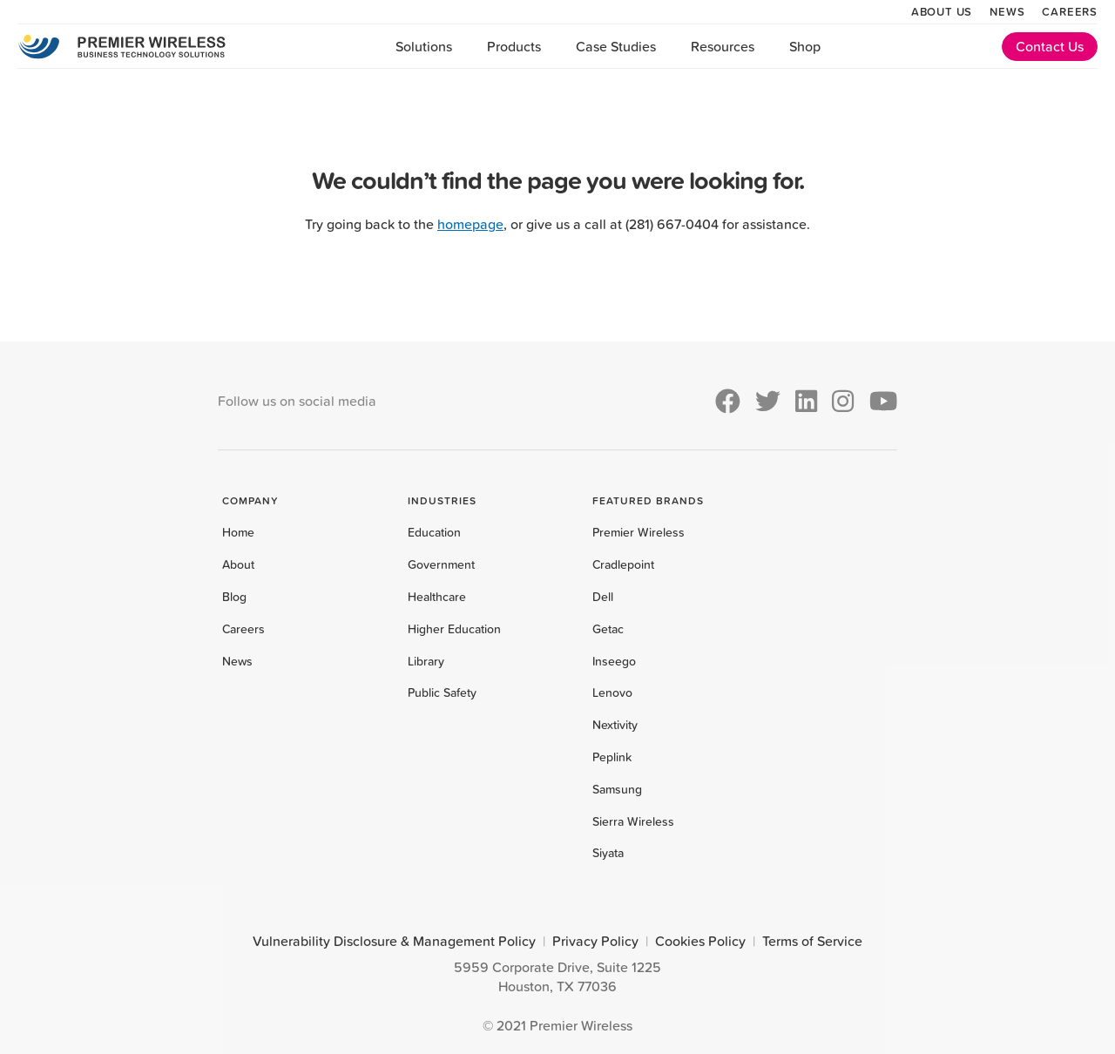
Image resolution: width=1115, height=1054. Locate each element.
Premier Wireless (638, 532)
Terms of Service (812, 940)
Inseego (614, 661)
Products (514, 46)
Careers (1070, 11)
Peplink (612, 757)
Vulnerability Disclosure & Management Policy (394, 940)
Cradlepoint (623, 564)
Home (238, 532)
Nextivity (615, 724)
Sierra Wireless (633, 821)
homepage (470, 223)
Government (441, 564)
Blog (234, 596)
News (1007, 11)
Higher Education (454, 629)
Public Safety (442, 692)
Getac (608, 629)
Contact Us (1050, 46)
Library (426, 661)
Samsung (617, 789)
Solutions (423, 46)
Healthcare (437, 596)
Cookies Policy (700, 940)
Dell (602, 596)
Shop (805, 46)
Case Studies (616, 46)
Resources (722, 46)
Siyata (608, 852)
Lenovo (612, 692)
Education (434, 532)
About (238, 564)
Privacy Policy (595, 940)
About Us (941, 11)
